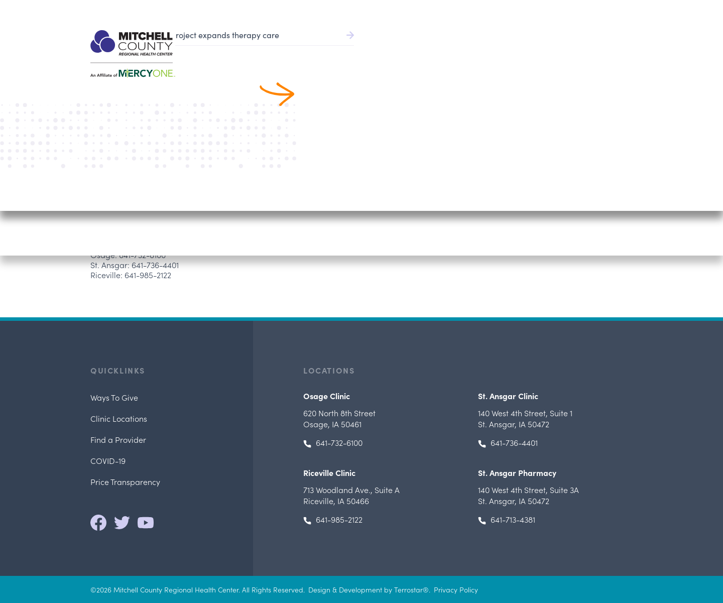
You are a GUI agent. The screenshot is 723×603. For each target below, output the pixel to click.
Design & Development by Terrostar (365, 589)
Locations (590, 50)
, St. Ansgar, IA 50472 (525, 418)
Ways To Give (114, 397)
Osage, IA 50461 (339, 418)
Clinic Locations (118, 418)
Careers (566, 10)
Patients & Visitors (524, 50)
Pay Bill (423, 10)
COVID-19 (108, 460)
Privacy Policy (456, 589)
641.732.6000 (611, 10)
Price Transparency (125, 481)
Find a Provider (368, 50)
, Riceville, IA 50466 (351, 495)
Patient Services (444, 50)
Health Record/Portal (494, 10)
